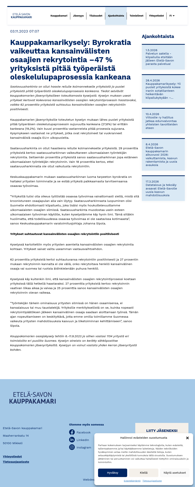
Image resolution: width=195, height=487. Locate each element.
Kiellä (144, 472)
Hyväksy (112, 472)
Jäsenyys (78, 15)
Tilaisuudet (95, 15)
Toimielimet (136, 15)
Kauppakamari (59, 15)
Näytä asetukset (175, 472)
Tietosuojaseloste (152, 480)
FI (170, 15)
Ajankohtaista (116, 15)
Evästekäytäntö (132, 480)
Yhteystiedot (156, 15)
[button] (187, 438)
